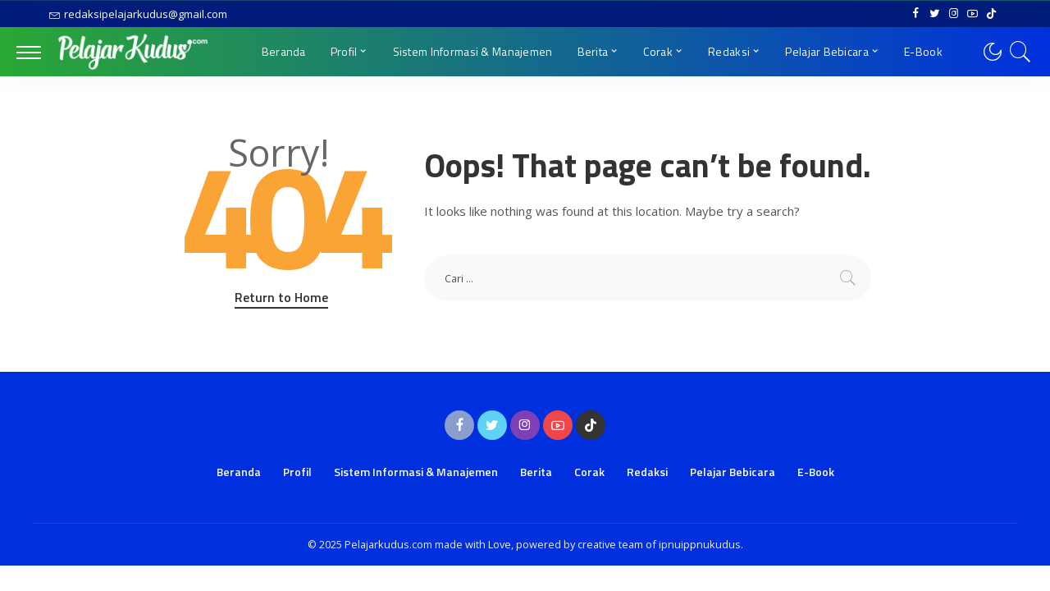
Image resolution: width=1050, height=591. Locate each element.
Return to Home (281, 297)
